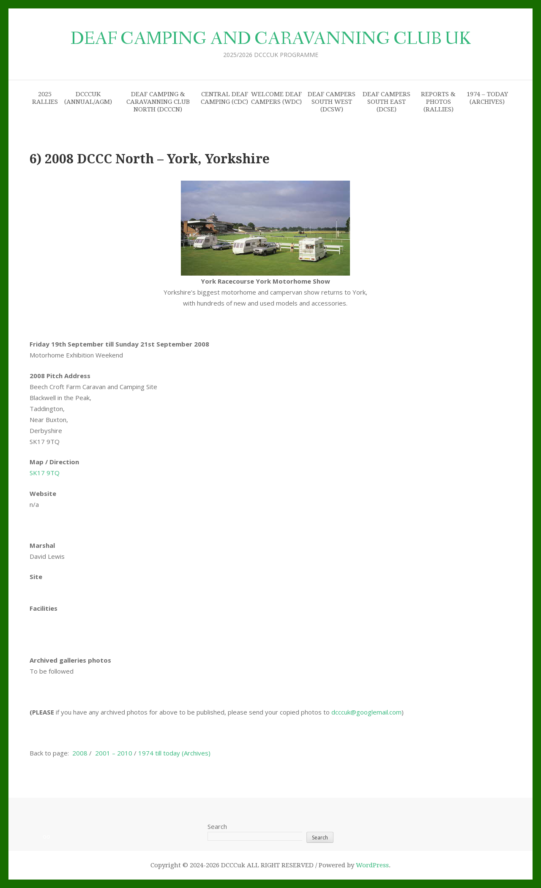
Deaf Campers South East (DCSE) (386, 101)
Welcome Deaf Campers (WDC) (276, 98)
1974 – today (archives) (487, 98)
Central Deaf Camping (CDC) (224, 98)
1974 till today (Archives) (174, 753)
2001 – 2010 (113, 753)
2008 (79, 753)
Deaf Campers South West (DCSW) (331, 101)
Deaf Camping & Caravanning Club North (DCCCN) (158, 101)
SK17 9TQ (45, 472)
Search (217, 826)
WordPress (372, 865)
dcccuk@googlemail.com (366, 712)
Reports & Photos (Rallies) (438, 101)
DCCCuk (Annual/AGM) (88, 98)
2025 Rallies (45, 98)
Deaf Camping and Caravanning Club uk (271, 39)
